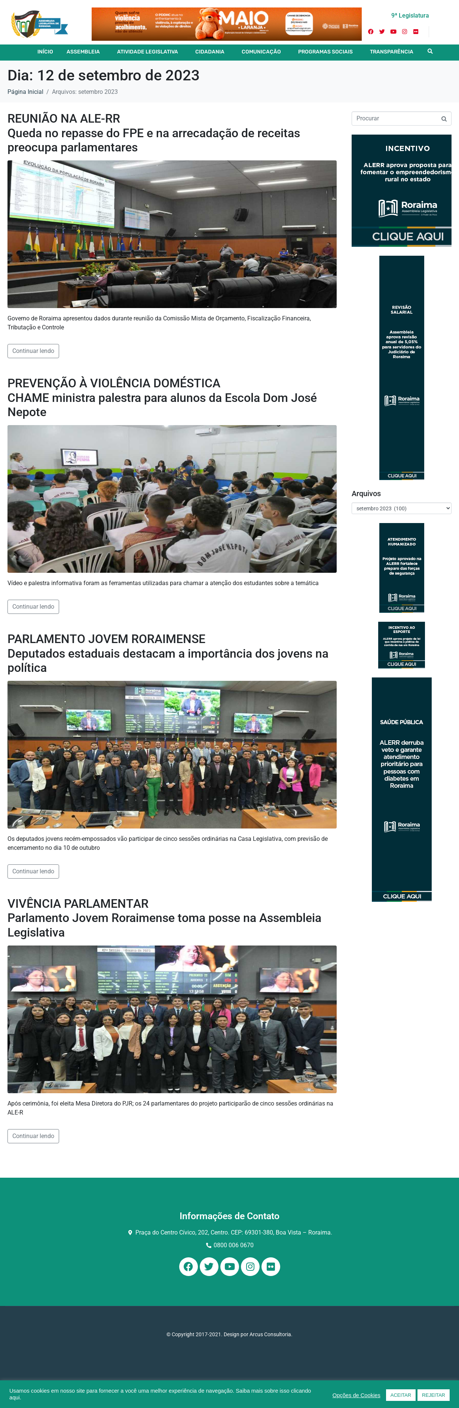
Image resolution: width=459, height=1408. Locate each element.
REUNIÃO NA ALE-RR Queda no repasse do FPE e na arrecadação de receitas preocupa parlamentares (153, 132)
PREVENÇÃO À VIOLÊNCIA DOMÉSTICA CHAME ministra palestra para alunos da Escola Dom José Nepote (162, 397)
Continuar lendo (33, 350)
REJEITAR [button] (433, 1395)
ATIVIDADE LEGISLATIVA (147, 52)
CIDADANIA (209, 52)
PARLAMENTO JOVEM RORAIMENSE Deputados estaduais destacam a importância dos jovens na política (167, 653)
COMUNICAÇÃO (261, 52)
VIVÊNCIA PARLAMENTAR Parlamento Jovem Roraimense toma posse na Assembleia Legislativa (164, 918)
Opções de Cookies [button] (356, 1395)
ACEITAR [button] (401, 1395)
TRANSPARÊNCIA (391, 52)
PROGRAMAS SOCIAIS (325, 52)
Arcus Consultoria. (271, 1334)
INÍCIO (45, 52)
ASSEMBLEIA (83, 52)
